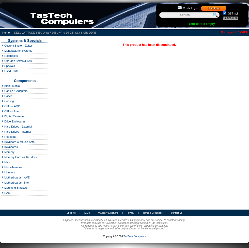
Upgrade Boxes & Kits (16, 60)
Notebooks (9, 55)
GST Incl (232, 13)
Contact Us (176, 213)
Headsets (8, 136)
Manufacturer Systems (16, 50)
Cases (6, 96)
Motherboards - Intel (15, 182)
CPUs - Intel (10, 111)
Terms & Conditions (153, 213)
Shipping (71, 213)
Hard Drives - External (16, 126)
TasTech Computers (134, 236)
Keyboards (9, 146)
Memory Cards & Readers (19, 157)
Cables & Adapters (14, 90)
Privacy (130, 213)
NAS (5, 192)
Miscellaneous (11, 167)
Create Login (190, 8)
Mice (5, 162)
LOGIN (243, 32)
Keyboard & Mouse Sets (18, 141)
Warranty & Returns (108, 213)
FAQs (87, 213)
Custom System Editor (16, 45)
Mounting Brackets (14, 187)
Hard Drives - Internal (16, 131)
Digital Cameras (12, 116)
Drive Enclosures (13, 121)
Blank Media (10, 85)
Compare (230, 18)
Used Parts (9, 71)
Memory (7, 152)
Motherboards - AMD (15, 177)
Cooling (7, 101)
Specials (8, 65)
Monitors (8, 172)
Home (6, 32)
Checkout (213, 8)
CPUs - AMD (10, 106)
